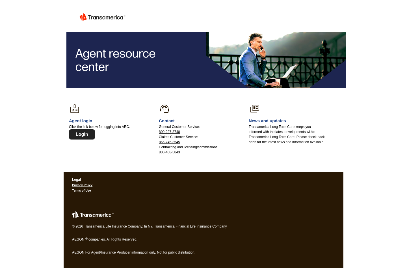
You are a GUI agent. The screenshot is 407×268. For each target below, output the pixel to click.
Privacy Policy (82, 185)
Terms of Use (81, 190)
